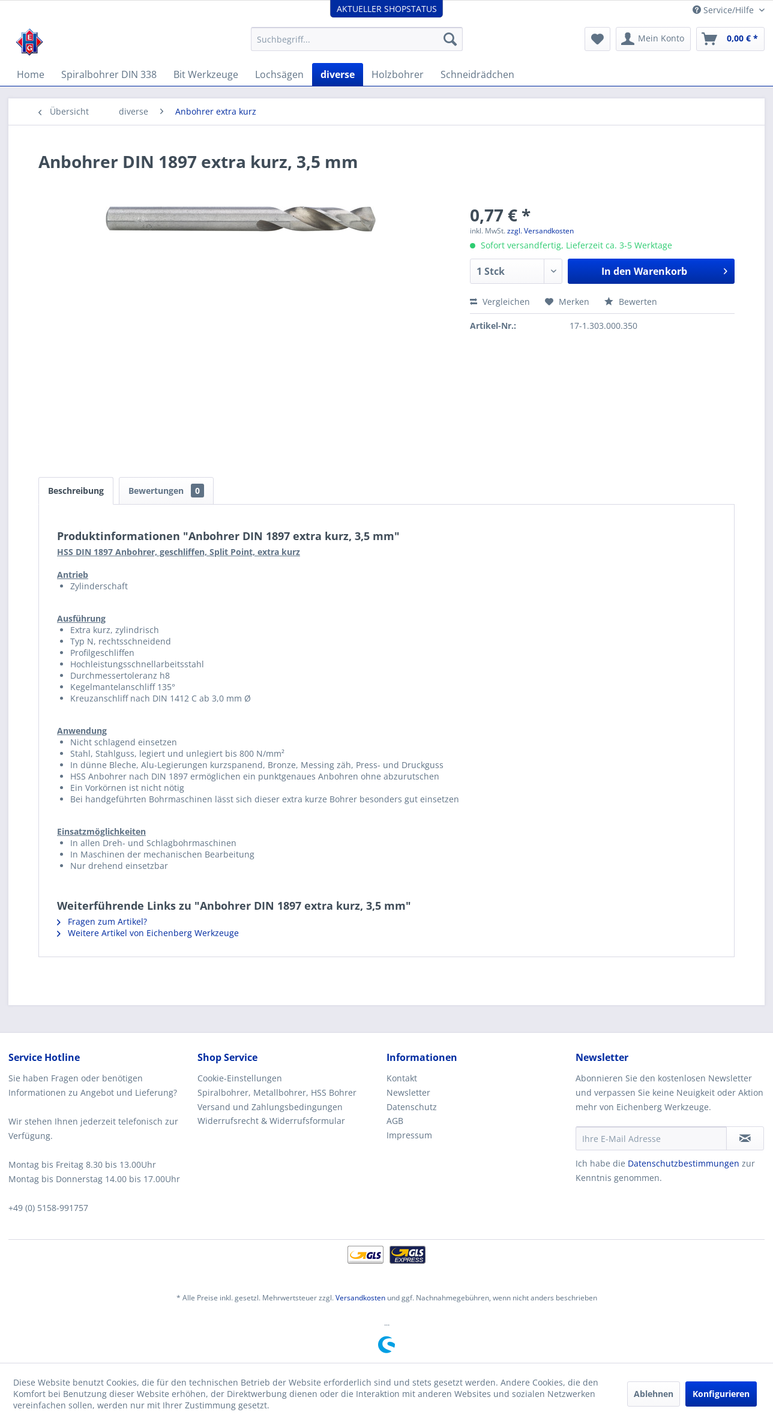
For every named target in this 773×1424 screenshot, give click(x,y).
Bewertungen (166, 490)
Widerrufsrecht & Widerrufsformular (271, 1120)
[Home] (30, 74)
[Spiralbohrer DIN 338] (109, 74)
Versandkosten (360, 1298)
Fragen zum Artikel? (102, 921)
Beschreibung (76, 490)
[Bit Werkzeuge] (206, 74)
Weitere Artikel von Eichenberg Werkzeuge (148, 933)
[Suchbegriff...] (357, 39)
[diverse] (337, 74)
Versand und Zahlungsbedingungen (270, 1107)
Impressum (409, 1135)
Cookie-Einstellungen (239, 1078)
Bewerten (630, 301)
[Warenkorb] (730, 39)
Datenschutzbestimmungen (683, 1163)
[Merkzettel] (597, 39)
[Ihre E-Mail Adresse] (651, 1138)
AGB (394, 1120)
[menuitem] (357, 39)
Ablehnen (653, 1393)
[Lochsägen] (279, 74)
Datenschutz (411, 1107)
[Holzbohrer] (397, 74)
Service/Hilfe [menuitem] (724, 10)
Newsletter (408, 1092)
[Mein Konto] (653, 39)
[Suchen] (450, 39)
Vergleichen (500, 301)
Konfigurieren (721, 1393)
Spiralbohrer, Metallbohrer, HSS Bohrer (276, 1092)
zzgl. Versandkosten (540, 231)
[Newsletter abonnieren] (745, 1138)
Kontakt (401, 1078)
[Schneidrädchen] (477, 74)
